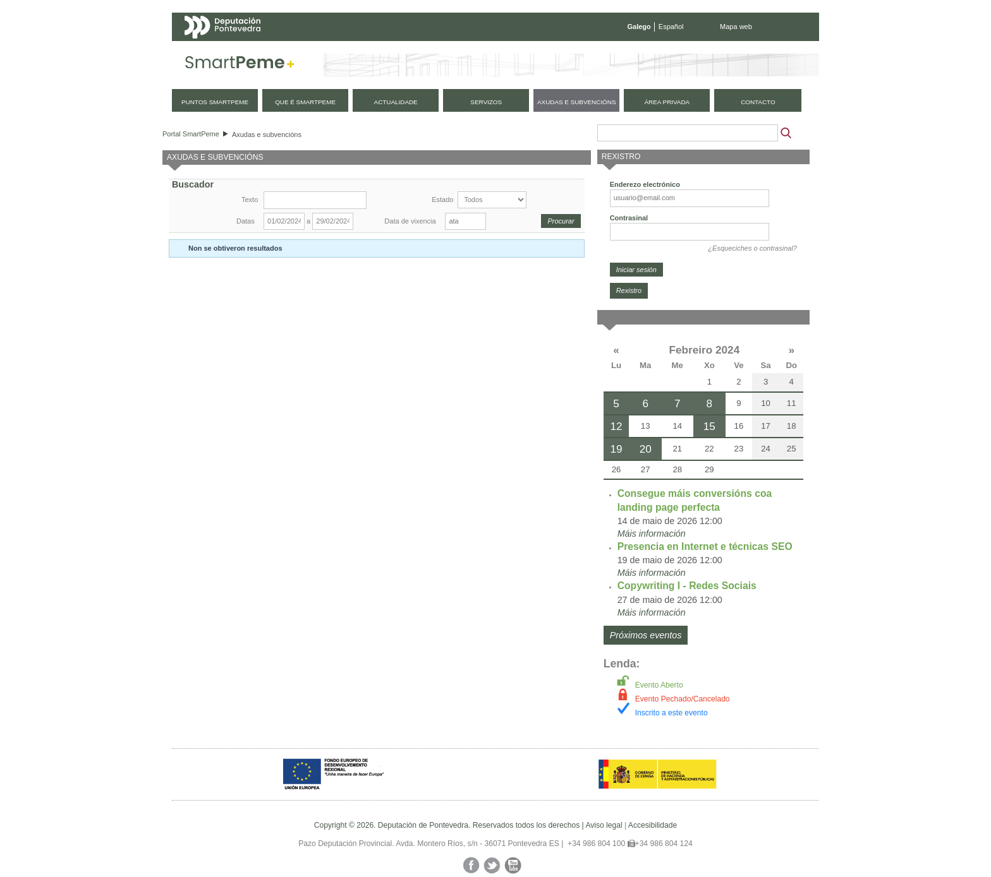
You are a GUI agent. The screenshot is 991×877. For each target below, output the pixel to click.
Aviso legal (603, 825)
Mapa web (736, 26)
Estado (442, 199)
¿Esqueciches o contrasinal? (752, 248)
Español (671, 26)
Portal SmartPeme (190, 134)
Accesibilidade (652, 825)
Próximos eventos (646, 635)
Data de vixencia (409, 221)
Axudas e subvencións (266, 134)
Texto (249, 199)
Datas (245, 221)
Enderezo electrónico (645, 184)
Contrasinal (629, 218)
